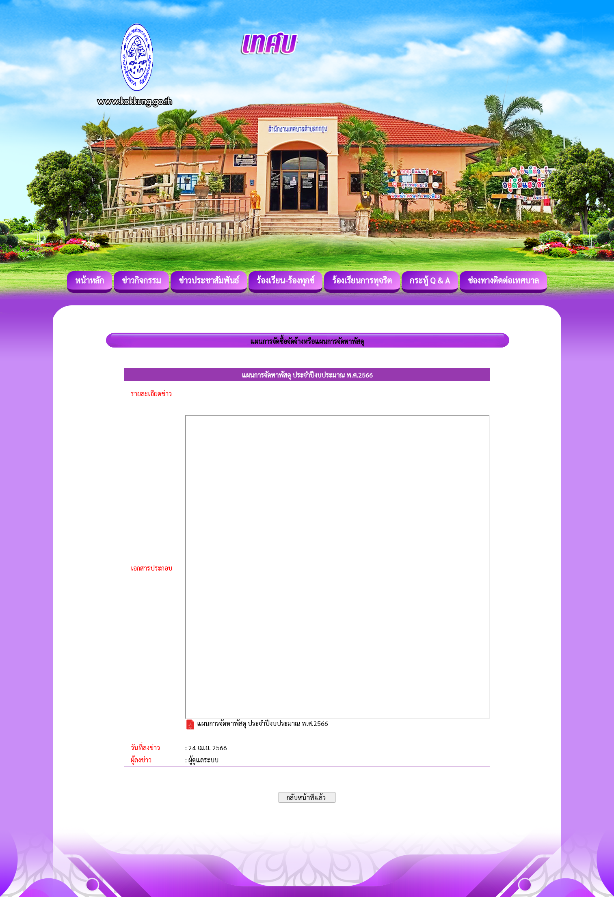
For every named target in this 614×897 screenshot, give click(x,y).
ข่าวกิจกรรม (141, 280)
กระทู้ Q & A (430, 280)
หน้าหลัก (89, 280)
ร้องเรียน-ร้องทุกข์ (285, 280)
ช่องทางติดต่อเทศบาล (503, 280)
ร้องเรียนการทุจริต (362, 280)
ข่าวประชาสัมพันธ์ (209, 280)
